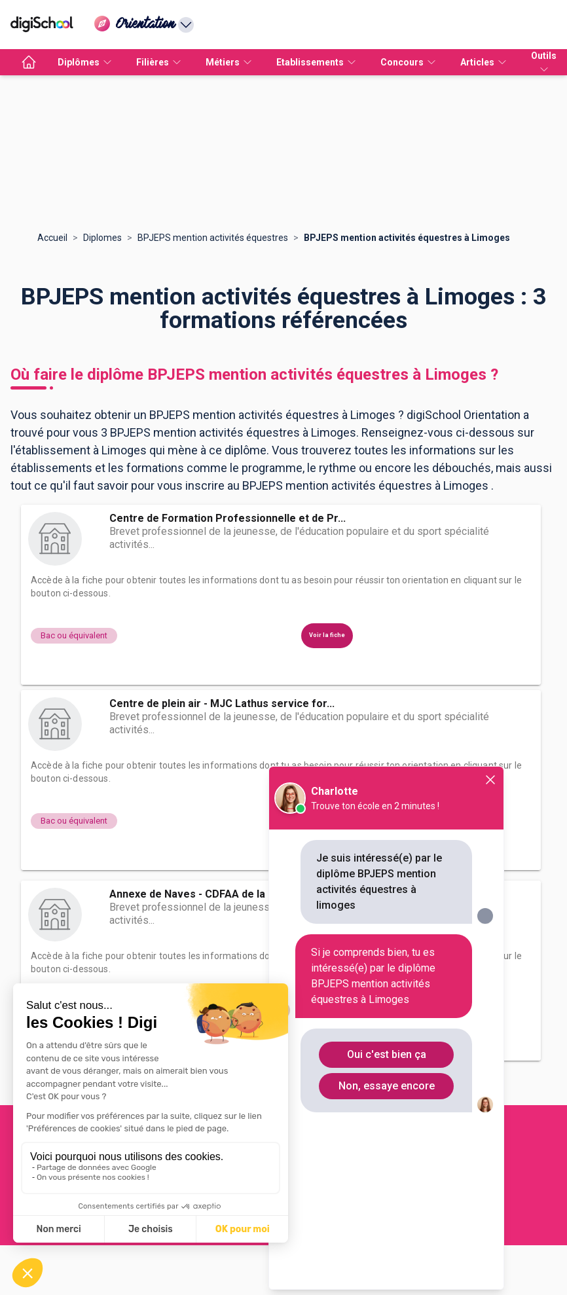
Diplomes (102, 237)
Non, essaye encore (386, 1086)
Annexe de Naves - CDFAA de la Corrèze (209, 894)
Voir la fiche (327, 635)
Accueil (52, 237)
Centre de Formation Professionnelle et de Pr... (227, 518)
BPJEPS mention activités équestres (212, 237)
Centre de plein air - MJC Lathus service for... (222, 703)
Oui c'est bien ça (386, 1054)
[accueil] (28, 62)
